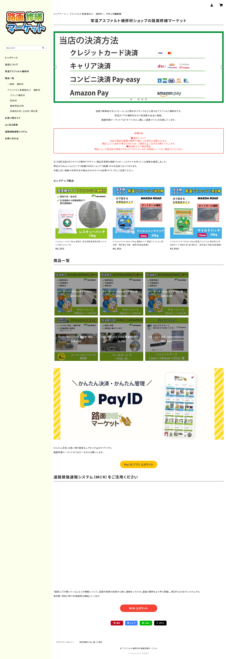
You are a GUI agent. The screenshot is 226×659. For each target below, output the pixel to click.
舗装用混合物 (17, 106)
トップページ (60, 14)
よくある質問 (11, 124)
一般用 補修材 (15, 84)
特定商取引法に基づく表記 (91, 642)
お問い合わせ (12, 138)
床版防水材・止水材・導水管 (24, 111)
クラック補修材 (17, 95)
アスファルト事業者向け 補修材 (86, 14)
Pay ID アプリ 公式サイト (138, 464)
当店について (11, 64)
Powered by (139, 653)
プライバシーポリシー (65, 642)
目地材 (13, 100)
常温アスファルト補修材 (17, 71)
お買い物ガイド (12, 118)
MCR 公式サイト (138, 608)
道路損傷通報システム (16, 131)
